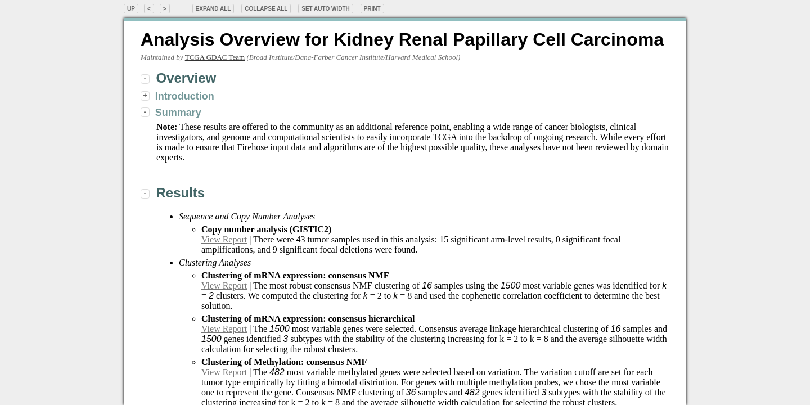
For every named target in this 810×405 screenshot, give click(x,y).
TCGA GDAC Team (215, 57)
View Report (224, 239)
